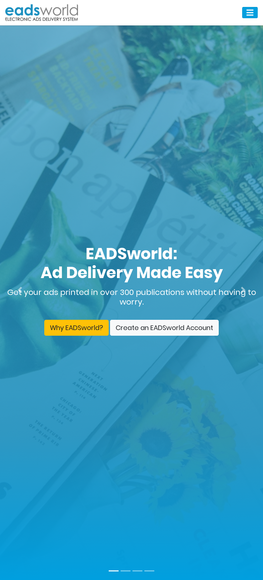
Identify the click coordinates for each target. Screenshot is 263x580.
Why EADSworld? (76, 327)
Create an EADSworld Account (164, 327)
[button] (19, 290)
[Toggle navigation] (250, 12)
